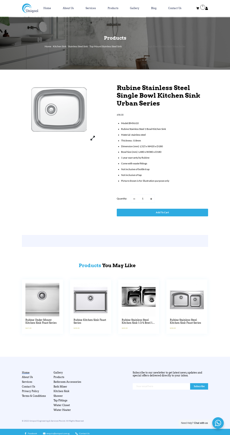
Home (47, 8)
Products (113, 8)
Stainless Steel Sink (78, 46)
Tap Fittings (60, 400)
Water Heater (62, 410)
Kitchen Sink (59, 46)
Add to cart (162, 212)
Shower (58, 396)
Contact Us (174, 8)
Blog (153, 8)
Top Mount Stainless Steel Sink (105, 46)
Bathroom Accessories (67, 381)
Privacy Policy (30, 391)
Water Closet (62, 405)
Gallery (134, 8)
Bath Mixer (60, 386)
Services (91, 8)
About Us (68, 8)
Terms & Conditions (34, 396)
